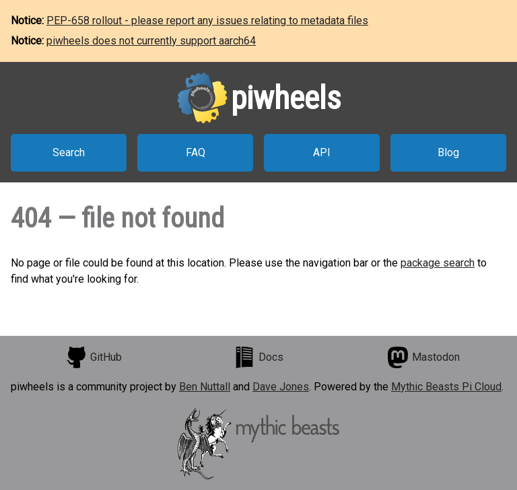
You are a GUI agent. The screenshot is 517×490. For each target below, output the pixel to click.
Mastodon (423, 357)
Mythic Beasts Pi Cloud (446, 386)
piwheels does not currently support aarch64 (151, 40)
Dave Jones (280, 386)
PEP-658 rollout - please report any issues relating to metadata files (207, 20)
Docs (258, 357)
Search (69, 152)
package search (438, 262)
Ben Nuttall (204, 386)
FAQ (195, 152)
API (322, 152)
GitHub (93, 357)
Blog (448, 152)
